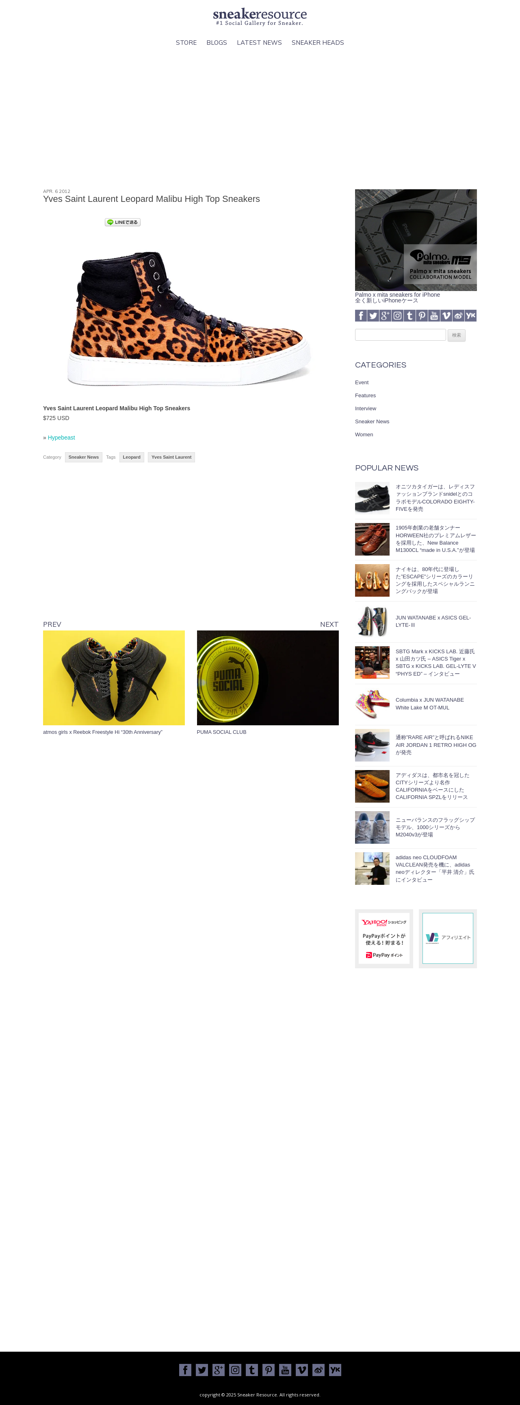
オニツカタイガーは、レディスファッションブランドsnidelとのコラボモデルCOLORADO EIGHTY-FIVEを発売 (435, 498)
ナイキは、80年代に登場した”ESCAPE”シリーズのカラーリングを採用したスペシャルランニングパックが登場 (435, 580)
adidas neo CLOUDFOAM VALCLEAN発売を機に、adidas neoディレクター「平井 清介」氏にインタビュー (435, 868)
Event (361, 382)
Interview (365, 408)
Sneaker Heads (318, 42)
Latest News (259, 42)
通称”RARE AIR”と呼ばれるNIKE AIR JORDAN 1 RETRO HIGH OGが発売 (436, 744)
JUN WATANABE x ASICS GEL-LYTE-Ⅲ (433, 621)
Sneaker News (84, 457)
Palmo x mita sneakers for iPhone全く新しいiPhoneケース (416, 295)
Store (186, 42)
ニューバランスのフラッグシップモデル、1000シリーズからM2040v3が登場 (435, 827)
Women (364, 434)
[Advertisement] (260, 118)
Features (365, 395)
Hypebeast (61, 437)
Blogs (216, 42)
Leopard (132, 457)
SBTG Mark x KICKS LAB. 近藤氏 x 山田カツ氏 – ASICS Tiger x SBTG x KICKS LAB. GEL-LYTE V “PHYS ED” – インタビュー (436, 662)
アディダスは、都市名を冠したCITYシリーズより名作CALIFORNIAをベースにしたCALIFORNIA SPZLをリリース (433, 786)
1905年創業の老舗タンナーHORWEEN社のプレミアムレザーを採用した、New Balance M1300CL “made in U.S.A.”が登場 (436, 539)
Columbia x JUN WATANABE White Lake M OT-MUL (430, 703)
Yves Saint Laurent (171, 457)
